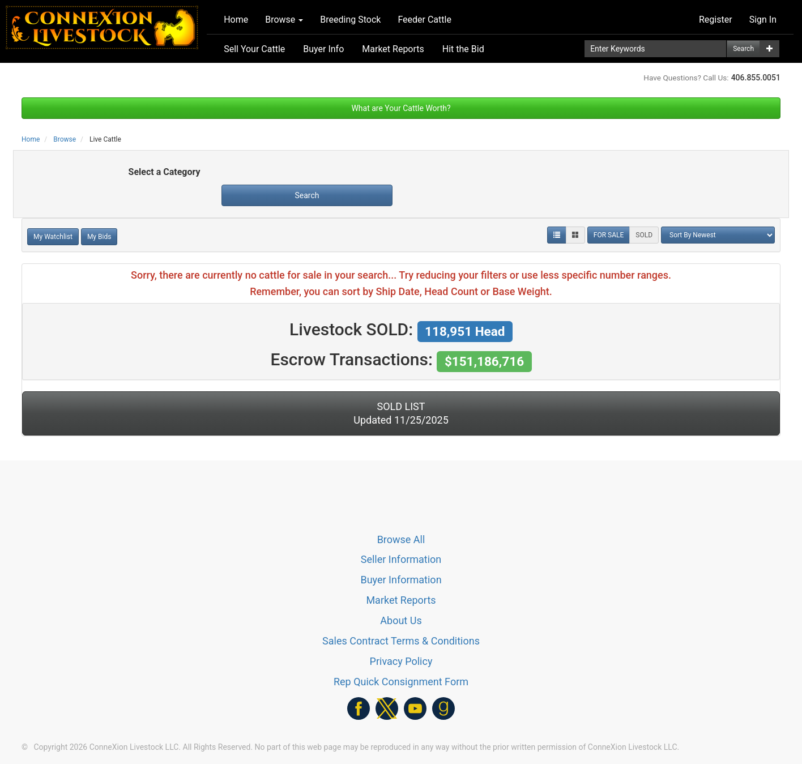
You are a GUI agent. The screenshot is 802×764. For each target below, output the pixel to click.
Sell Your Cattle (254, 49)
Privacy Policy (401, 661)
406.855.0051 (755, 77)
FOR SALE (609, 235)
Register (715, 19)
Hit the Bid (463, 49)
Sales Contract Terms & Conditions (401, 641)
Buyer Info (323, 49)
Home (236, 19)
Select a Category (164, 172)
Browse (284, 19)
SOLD (643, 235)
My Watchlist (52, 237)
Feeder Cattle (424, 19)
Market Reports (393, 49)
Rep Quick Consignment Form (401, 682)
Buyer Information (400, 580)
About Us (400, 620)
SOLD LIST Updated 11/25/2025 (401, 413)
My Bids (99, 237)
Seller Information (401, 559)
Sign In (763, 19)
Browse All (401, 539)
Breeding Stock (350, 19)
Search (743, 49)
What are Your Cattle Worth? (400, 108)
